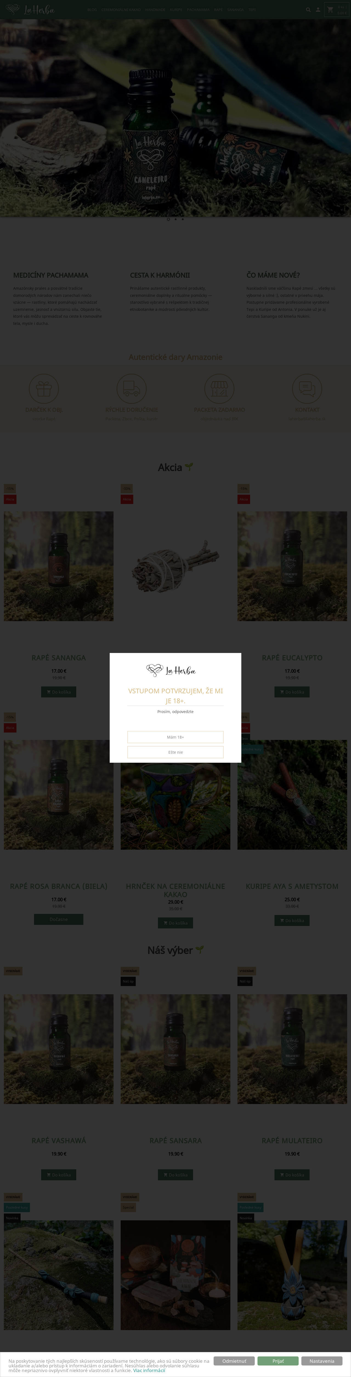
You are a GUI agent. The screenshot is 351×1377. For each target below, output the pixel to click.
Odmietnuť (234, 1361)
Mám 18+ (175, 737)
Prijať (278, 1361)
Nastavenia (322, 1361)
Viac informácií (149, 1370)
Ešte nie (175, 752)
